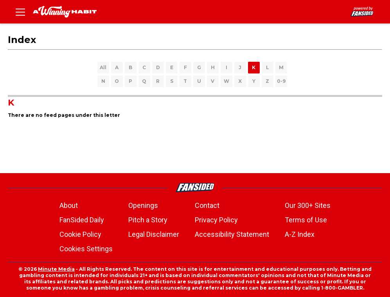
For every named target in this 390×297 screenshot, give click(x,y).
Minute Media (56, 269)
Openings (143, 205)
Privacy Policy (216, 220)
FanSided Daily (81, 220)
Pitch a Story (147, 220)
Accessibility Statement (232, 234)
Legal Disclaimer (153, 234)
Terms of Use (306, 220)
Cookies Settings (86, 249)
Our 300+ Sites (308, 205)
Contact (207, 205)
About (68, 205)
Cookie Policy (80, 234)
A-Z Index (300, 234)
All (103, 67)
